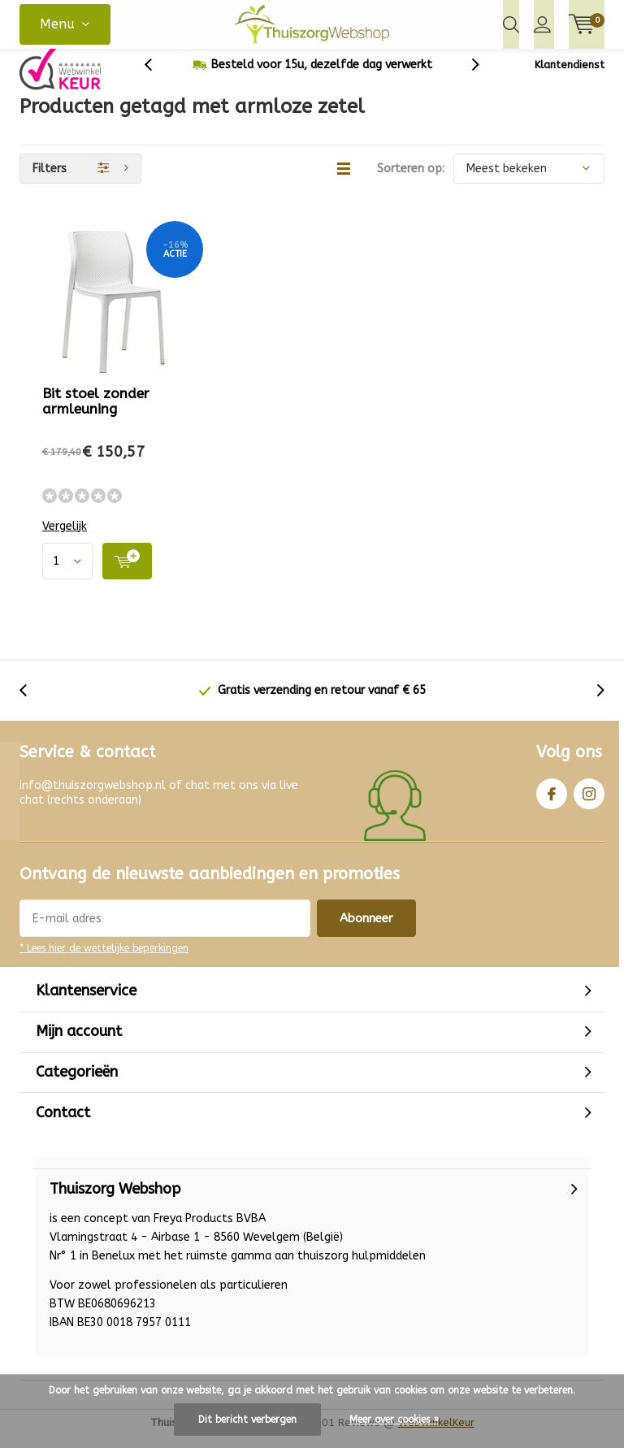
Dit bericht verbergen (247, 1419)
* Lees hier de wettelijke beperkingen (104, 960)
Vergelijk (64, 538)
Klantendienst (569, 77)
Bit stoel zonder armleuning (96, 413)
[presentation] (157, 76)
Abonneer (366, 930)
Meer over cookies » (394, 1419)
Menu (57, 24)
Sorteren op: (410, 181)
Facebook (551, 802)
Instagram (589, 802)
